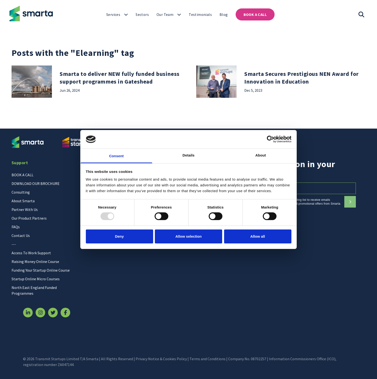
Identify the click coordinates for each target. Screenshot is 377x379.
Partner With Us (25, 209)
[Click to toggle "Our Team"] (169, 14)
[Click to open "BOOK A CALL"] (255, 14)
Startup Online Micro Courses (36, 278)
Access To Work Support (31, 252)
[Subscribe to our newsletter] (350, 202)
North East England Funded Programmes (34, 290)
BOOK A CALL (22, 174)
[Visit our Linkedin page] (28, 312)
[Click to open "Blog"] (224, 14)
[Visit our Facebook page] (65, 312)
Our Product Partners (29, 218)
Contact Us (21, 235)
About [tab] (260, 155)
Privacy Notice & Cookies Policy (161, 358)
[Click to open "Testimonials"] (200, 14)
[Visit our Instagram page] (40, 312)
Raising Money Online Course (35, 261)
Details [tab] (188, 155)
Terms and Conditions (207, 358)
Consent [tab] (116, 156)
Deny (119, 236)
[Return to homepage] (30, 13)
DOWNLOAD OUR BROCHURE (36, 183)
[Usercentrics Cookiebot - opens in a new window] (270, 139)
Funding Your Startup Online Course (41, 270)
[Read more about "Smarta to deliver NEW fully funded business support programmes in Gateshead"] (120, 81)
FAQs (16, 226)
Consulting (21, 192)
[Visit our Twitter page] (53, 312)
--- (14, 244)
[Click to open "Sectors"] (142, 14)
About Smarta (23, 200)
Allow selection (188, 236)
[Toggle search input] (361, 14)
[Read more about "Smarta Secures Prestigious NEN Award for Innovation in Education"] (304, 81)
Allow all (257, 236)
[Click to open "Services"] (117, 14)
